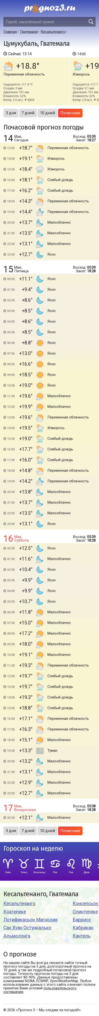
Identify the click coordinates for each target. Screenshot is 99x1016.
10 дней (47, 113)
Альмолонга (16, 936)
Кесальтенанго (19, 903)
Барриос (82, 920)
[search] (91, 22)
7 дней (28, 113)
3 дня (11, 113)
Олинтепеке (85, 912)
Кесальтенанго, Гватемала (40, 894)
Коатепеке (14, 912)
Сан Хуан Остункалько (27, 928)
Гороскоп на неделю (33, 848)
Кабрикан (83, 928)
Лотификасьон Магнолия (30, 920)
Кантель (82, 936)
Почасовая (70, 113)
